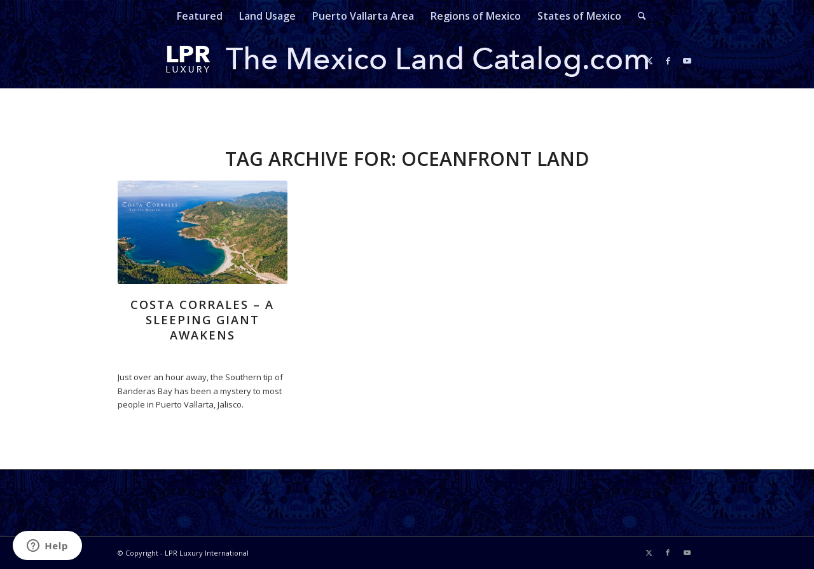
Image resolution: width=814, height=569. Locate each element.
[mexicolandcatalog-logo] (407, 60)
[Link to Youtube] (686, 60)
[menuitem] (200, 16)
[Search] (638, 16)
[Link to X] (648, 60)
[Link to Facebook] (667, 60)
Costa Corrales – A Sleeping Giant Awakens (202, 319)
